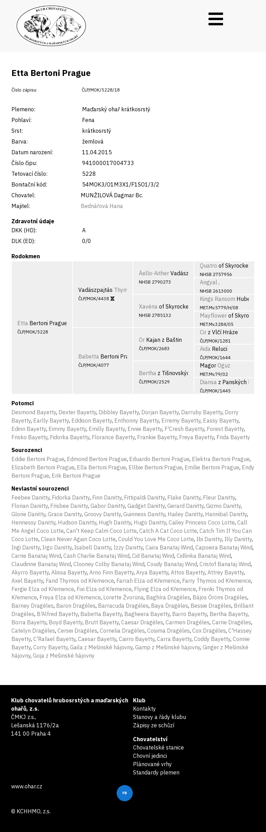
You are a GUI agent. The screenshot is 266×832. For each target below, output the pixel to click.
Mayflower (213, 315)
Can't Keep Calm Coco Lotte (101, 530)
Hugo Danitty (150, 522)
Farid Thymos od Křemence (80, 580)
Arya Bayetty (152, 572)
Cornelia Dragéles (122, 630)
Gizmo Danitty (223, 505)
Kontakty (144, 708)
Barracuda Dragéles (123, 605)
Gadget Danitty (146, 505)
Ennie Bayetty (144, 428)
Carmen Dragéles (188, 622)
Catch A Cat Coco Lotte (168, 530)
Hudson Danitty (77, 522)
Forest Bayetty (225, 428)
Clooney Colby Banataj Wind (108, 564)
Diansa (208, 382)
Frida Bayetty (233, 437)
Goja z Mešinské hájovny (64, 655)
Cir (203, 332)
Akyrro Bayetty (30, 572)
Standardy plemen (156, 772)
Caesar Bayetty (97, 638)
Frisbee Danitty (69, 505)
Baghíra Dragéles (168, 597)
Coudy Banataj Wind (172, 564)
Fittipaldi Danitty (144, 497)
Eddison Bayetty (91, 420)
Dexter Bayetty (77, 412)
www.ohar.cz (26, 786)
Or (142, 339)
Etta (22, 323)
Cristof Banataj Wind (225, 564)
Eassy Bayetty (221, 420)
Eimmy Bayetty (67, 428)
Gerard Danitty (185, 505)
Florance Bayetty (113, 437)
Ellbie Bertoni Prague (155, 467)
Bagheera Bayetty (147, 613)
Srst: (17, 130)
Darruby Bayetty (201, 412)
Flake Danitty (184, 497)
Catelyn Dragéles (33, 630)
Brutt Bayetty (102, 622)
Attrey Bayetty (225, 572)
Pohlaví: (21, 119)
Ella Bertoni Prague (101, 467)
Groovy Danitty (102, 514)
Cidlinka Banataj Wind (204, 555)
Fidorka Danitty (71, 497)
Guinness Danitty (144, 514)
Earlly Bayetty (51, 420)
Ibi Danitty (209, 539)
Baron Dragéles (76, 605)
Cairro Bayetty (136, 638)
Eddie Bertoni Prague (37, 459)
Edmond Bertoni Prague (97, 459)
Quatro (208, 265)
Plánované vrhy (152, 764)
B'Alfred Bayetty (57, 613)
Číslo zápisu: (24, 90)
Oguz (224, 365)
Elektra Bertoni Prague (221, 459)
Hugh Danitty (115, 522)
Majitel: (20, 205)
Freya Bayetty (196, 437)
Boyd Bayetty (65, 622)
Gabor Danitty (107, 505)
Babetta (88, 356)
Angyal (208, 282)
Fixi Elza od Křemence (104, 589)
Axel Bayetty (27, 580)
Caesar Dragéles (142, 622)
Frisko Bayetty (29, 437)
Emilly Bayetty (107, 428)
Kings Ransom (217, 298)
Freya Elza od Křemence (70, 597)
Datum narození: (32, 152)
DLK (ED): (23, 240)
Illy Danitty (238, 539)
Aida (205, 348)
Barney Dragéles (32, 605)
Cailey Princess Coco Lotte (202, 522)
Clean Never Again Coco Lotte (78, 539)
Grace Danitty (65, 514)
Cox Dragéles (209, 630)
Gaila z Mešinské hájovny (101, 647)
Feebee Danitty (30, 497)
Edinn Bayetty (28, 428)
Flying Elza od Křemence (165, 589)
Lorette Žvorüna (123, 597)
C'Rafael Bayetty (54, 638)
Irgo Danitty (57, 547)
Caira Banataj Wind (169, 547)
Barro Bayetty (189, 613)
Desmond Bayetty (33, 412)
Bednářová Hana (102, 205)
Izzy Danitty (128, 547)
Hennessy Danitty (33, 522)
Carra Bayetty (174, 638)
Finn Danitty (107, 497)
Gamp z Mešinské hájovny (167, 647)
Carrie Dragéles (231, 622)
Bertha (147, 373)
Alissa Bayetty (69, 572)
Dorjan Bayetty (160, 412)
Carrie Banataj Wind (36, 555)
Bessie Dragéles (210, 605)
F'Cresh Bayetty (184, 428)
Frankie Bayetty (157, 437)
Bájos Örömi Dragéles (220, 597)
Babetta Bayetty (101, 613)
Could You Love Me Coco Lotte (156, 539)
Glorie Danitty (28, 514)
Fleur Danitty (219, 497)
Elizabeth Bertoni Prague (42, 467)
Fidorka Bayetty (69, 437)
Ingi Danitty (25, 547)
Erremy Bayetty (181, 420)
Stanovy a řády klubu (159, 716)
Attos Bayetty (188, 572)
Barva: (19, 141)
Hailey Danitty (185, 514)
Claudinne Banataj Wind (41, 564)
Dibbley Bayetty (119, 412)
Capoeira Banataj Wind (223, 547)
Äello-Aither (154, 273)
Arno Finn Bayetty (111, 572)
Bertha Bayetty (229, 613)
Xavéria (148, 306)
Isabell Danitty (92, 547)
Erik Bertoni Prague (76, 475)
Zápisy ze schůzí (153, 725)
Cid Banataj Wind (153, 555)
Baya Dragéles (169, 605)
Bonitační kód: (29, 184)
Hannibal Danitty (226, 514)
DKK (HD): (24, 230)
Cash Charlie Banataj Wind (96, 555)
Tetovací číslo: (29, 173)
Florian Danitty (29, 505)
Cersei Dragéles (77, 630)
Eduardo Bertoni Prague (159, 459)
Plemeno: (23, 109)
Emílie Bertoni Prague (212, 467)
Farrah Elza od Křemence (148, 580)
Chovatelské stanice (158, 747)
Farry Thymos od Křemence (216, 580)
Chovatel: (23, 195)
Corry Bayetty (50, 647)
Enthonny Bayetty (136, 420)
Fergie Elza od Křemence (42, 589)
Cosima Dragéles (168, 630)
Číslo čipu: (24, 162)
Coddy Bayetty (212, 638)
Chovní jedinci (150, 755)
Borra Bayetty (28, 622)
